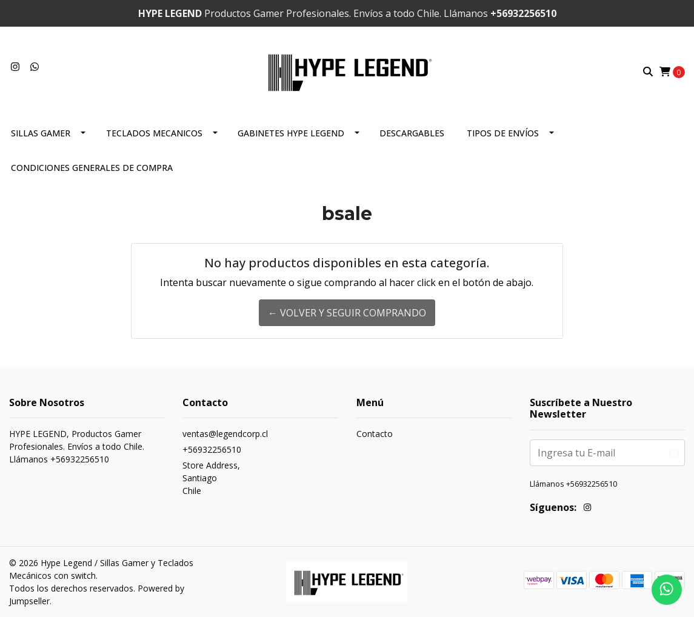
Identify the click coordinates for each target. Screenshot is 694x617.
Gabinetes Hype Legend (291, 133)
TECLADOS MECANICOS (154, 133)
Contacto (374, 433)
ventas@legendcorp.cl (225, 433)
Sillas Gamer (40, 133)
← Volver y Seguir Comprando (347, 312)
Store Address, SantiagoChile (211, 477)
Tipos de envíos (503, 133)
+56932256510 (211, 449)
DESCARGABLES (411, 133)
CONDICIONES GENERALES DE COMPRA (92, 167)
